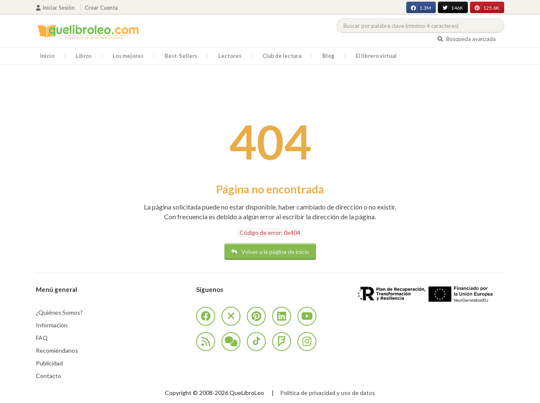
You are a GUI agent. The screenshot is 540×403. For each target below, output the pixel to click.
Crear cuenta (101, 7)
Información (52, 325)
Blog (328, 55)
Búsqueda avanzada (466, 38)
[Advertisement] (270, 90)
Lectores (229, 55)
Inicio (47, 55)
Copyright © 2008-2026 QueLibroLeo (214, 392)
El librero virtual (376, 55)
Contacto (48, 375)
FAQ (42, 337)
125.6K (487, 8)
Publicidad (49, 363)
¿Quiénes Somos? (59, 312)
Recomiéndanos (57, 350)
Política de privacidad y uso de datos (327, 392)
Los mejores (128, 55)
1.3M (421, 8)
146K (453, 8)
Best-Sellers (181, 55)
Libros (84, 55)
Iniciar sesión (56, 7)
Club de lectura (281, 55)
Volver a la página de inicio (270, 251)
